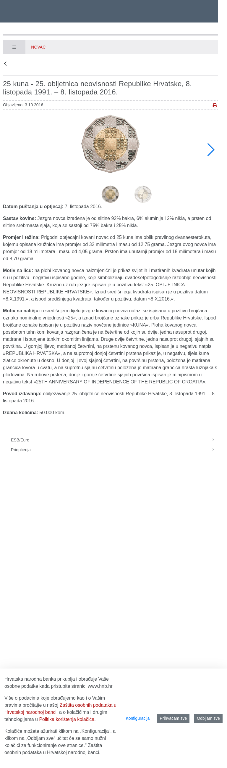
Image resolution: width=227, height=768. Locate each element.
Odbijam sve (208, 718)
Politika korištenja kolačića (66, 719)
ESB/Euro (114, 440)
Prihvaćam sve (173, 718)
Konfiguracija (138, 718)
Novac (38, 47)
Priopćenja (114, 449)
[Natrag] (5, 64)
